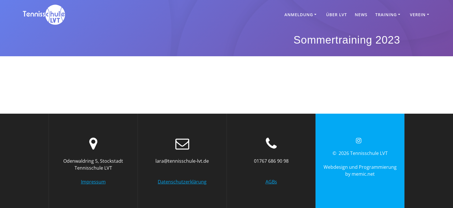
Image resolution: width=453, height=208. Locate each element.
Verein (418, 14)
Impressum (93, 182)
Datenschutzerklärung (182, 182)
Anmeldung (298, 14)
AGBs (271, 182)
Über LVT (336, 14)
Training (386, 14)
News (361, 14)
